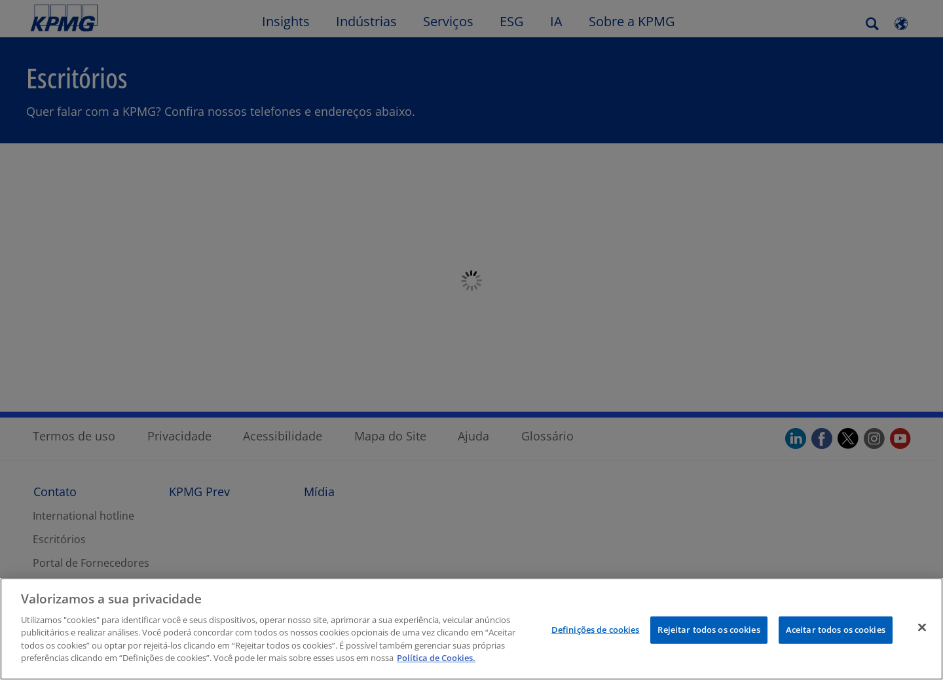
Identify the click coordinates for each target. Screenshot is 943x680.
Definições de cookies (595, 629)
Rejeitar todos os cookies (708, 629)
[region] (471, 629)
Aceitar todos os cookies (835, 629)
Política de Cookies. (436, 658)
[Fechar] (922, 627)
